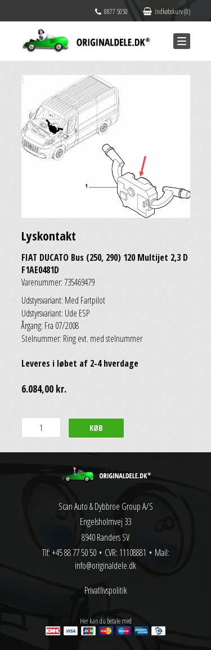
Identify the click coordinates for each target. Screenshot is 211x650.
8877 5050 (111, 11)
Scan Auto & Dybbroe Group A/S (106, 506)
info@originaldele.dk (105, 565)
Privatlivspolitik (105, 590)
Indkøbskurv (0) (166, 11)
